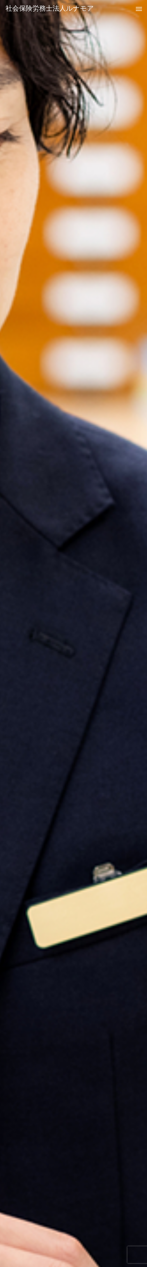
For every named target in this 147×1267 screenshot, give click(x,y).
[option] (73, 633)
